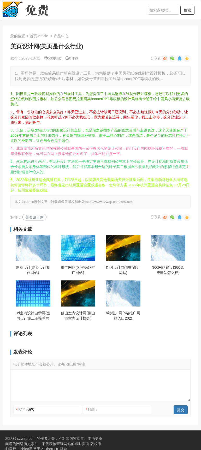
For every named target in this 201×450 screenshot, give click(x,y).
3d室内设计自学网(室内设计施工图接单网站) (33, 316)
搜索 (187, 10)
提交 (180, 410)
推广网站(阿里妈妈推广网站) (78, 270)
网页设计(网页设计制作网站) (33, 270)
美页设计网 (34, 217)
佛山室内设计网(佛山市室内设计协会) (78, 315)
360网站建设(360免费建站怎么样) (168, 270)
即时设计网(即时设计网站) (123, 270)
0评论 (72, 58)
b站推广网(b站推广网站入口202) (123, 315)
